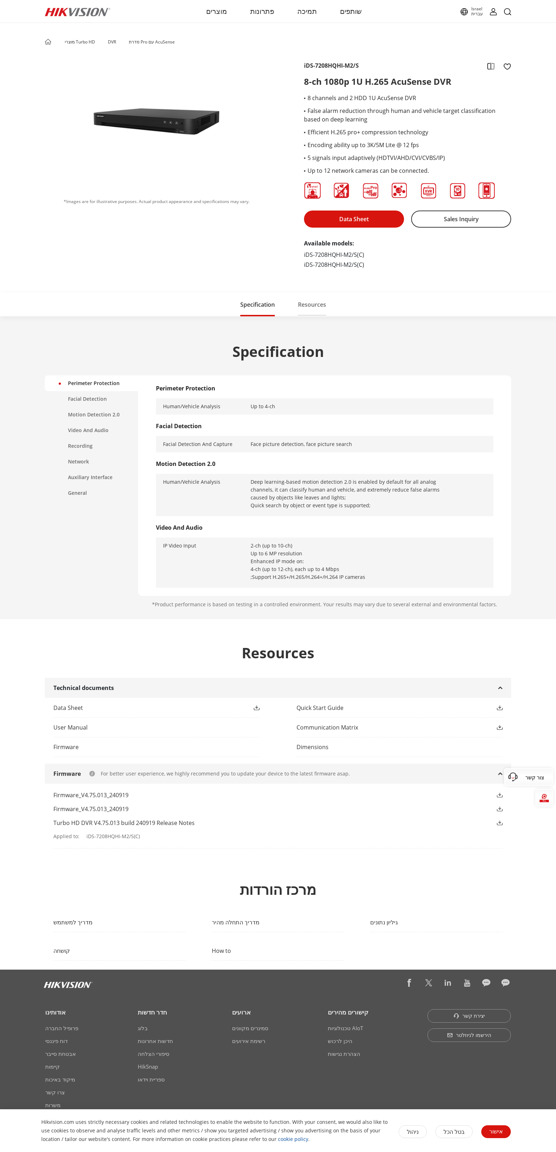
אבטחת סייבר (60, 1053)
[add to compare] (491, 66)
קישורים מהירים (348, 1012)
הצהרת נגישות (344, 1053)
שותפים (351, 11)
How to (221, 951)
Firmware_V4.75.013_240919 (90, 795)
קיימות (52, 1066)
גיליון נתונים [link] (384, 922)
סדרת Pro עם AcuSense (152, 42)
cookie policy (293, 1139)
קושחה (61, 951)
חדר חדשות (152, 1012)
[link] (145, 707)
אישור (496, 1131)
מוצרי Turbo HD (80, 42)
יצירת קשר (469, 1015)
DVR (112, 42)
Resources (312, 304)
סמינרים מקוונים (250, 1028)
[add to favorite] (505, 66)
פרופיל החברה (61, 1028)
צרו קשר (55, 1092)
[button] (102, 42)
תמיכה (307, 11)
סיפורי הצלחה (153, 1053)
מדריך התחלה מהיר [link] (235, 922)
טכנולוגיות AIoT (345, 1028)
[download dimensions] (399, 747)
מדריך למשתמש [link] (73, 922)
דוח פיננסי (56, 1040)
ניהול (413, 1132)
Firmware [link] (66, 747)
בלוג (143, 1028)
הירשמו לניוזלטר (469, 1035)
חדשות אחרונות (155, 1040)
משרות (53, 1105)
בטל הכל (454, 1132)
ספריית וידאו (151, 1079)
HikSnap (148, 1066)
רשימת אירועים (248, 1040)
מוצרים (216, 11)
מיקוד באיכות (60, 1079)
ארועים (241, 1012)
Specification (257, 304)
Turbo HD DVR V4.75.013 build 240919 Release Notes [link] (124, 823)
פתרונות (262, 11)
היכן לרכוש (340, 1040)
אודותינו (55, 1012)
